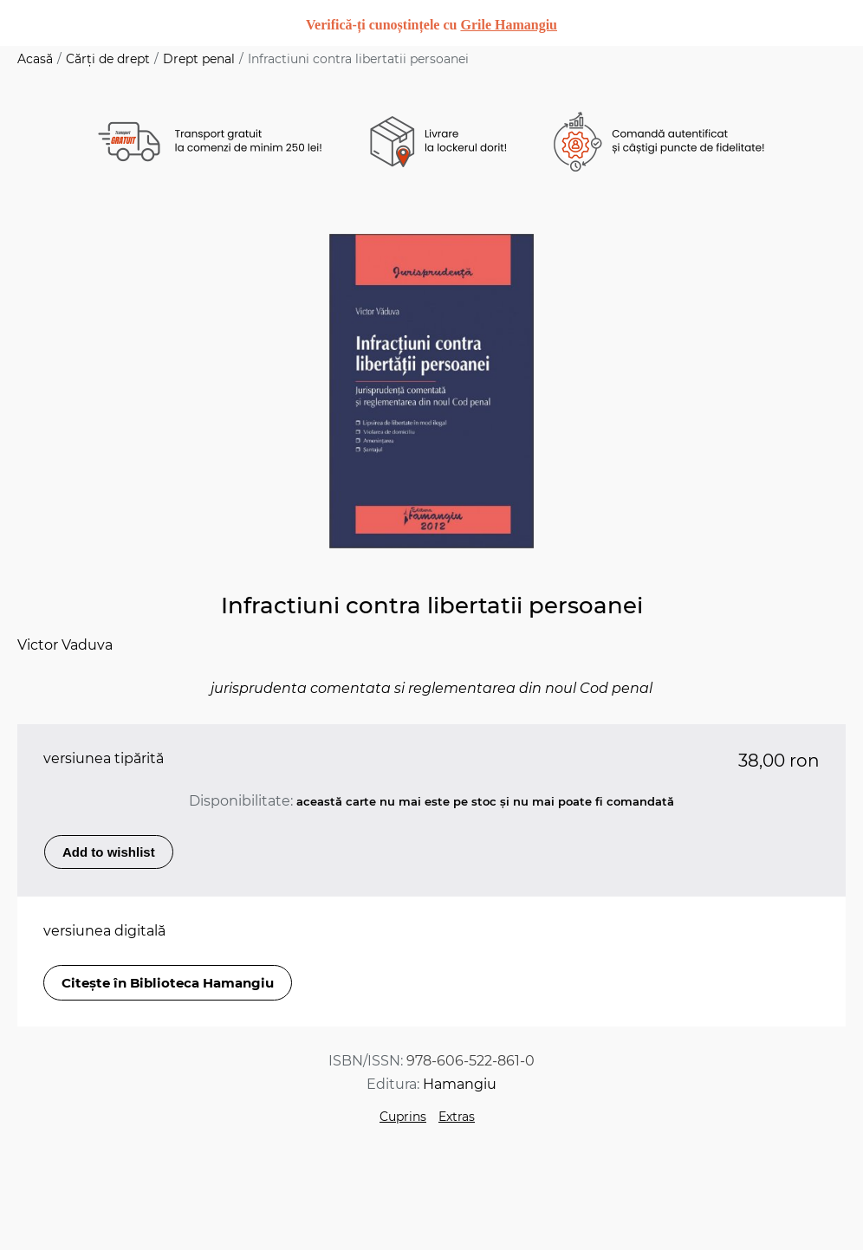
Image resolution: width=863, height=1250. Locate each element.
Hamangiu (459, 1084)
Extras (456, 1116)
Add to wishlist (108, 852)
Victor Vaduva (65, 645)
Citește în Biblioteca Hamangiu (168, 983)
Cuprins (403, 1116)
